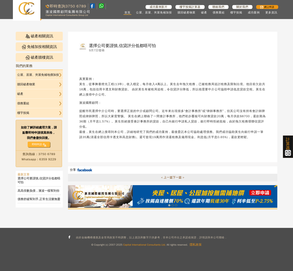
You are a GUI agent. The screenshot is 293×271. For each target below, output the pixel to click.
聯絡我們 (218, 7)
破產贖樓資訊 (39, 57)
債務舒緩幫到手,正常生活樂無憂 (39, 199)
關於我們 (242, 7)
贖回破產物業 (186, 12)
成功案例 (254, 12)
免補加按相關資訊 (39, 46)
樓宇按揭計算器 (190, 7)
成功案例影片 (159, 7)
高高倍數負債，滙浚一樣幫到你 (38, 191)
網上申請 (267, 7)
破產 (204, 12)
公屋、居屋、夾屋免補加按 (154, 12)
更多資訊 (271, 12)
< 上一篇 (167, 177)
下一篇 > (178, 177)
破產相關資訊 (39, 36)
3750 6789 (75, 6)
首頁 (127, 12)
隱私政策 (196, 245)
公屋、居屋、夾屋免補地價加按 (38, 75)
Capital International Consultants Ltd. (144, 244)
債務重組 (219, 12)
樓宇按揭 (236, 12)
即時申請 (37, 144)
